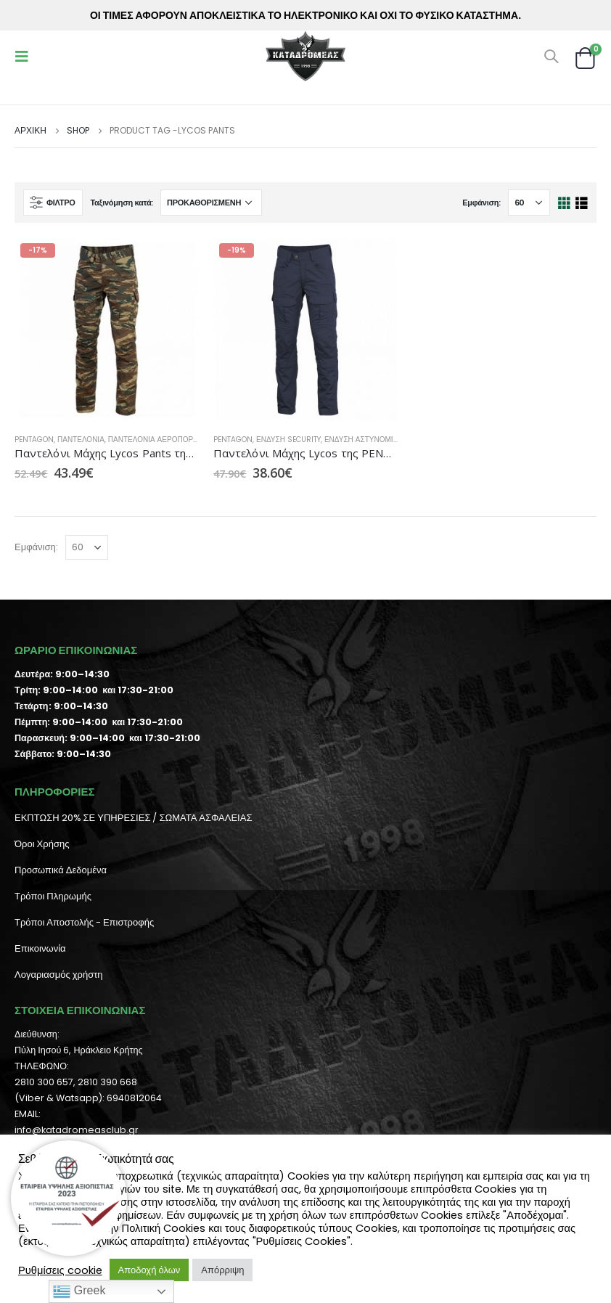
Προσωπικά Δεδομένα (61, 870)
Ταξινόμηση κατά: (121, 202)
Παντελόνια (80, 439)
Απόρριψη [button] (222, 1270)
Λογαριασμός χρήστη (59, 974)
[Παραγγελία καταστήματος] (211, 202)
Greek (79, 1291)
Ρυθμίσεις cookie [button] (60, 1270)
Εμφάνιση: (481, 202)
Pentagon (34, 439)
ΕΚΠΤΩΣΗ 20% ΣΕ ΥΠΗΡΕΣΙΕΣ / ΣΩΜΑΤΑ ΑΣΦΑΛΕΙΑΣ (133, 818)
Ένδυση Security (288, 439)
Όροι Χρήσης (42, 844)
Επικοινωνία (40, 948)
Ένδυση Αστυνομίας (363, 439)
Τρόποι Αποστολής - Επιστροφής (84, 922)
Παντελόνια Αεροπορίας (156, 439)
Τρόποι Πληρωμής (53, 896)
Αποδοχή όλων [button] (149, 1270)
